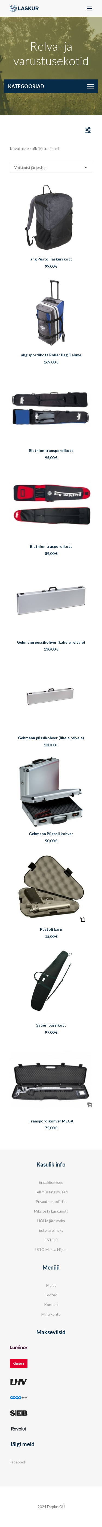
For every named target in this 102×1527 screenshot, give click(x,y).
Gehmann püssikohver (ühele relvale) (51, 737)
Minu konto (51, 1314)
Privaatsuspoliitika (51, 1201)
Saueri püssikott (51, 1025)
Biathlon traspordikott (51, 546)
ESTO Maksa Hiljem (51, 1249)
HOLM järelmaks (51, 1220)
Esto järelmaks (51, 1230)
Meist (51, 1285)
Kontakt (51, 1304)
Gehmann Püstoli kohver (51, 833)
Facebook (18, 1462)
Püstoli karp (51, 929)
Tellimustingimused (51, 1192)
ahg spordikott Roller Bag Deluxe (51, 355)
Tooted (51, 1295)
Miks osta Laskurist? (51, 1211)
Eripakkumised (51, 1182)
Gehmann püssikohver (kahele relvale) (51, 642)
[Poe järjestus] (51, 167)
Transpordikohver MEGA (51, 1121)
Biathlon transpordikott (51, 450)
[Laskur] (24, 8)
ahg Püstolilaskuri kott (51, 259)
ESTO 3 (51, 1239)
